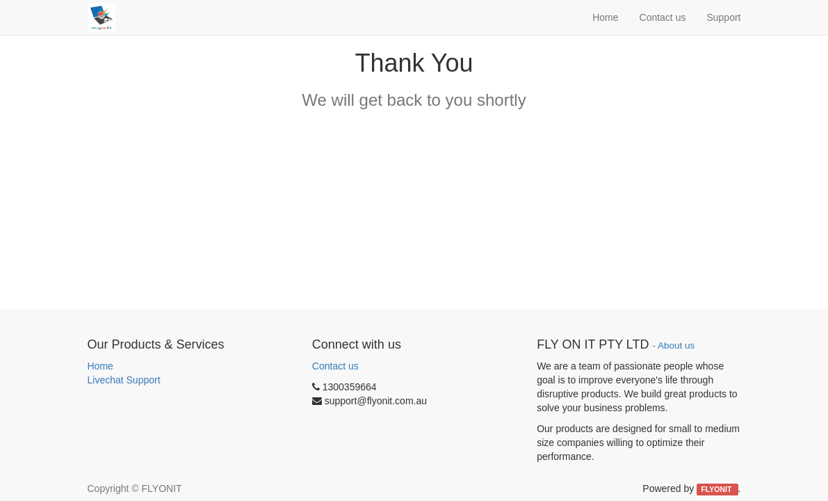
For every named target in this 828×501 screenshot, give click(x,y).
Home (100, 366)
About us (676, 345)
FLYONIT (717, 489)
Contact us (335, 366)
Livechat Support (124, 379)
